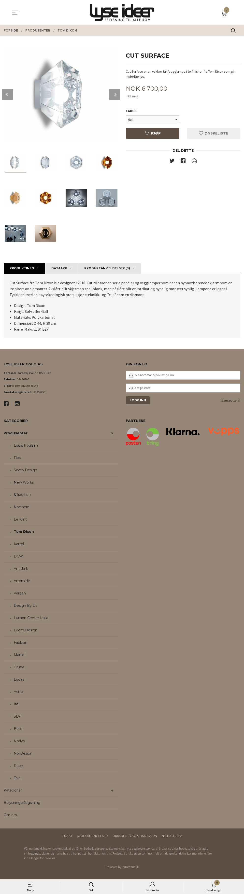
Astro (18, 692)
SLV (17, 716)
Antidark (21, 568)
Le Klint (20, 519)
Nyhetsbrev (172, 836)
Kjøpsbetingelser (92, 836)
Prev (7, 94)
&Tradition (22, 494)
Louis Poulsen (26, 445)
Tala (17, 778)
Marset (20, 655)
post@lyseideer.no (26, 386)
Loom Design (25, 630)
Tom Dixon (24, 531)
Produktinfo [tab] (22, 268)
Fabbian (20, 642)
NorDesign (23, 753)
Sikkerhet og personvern (135, 836)
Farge (131, 111)
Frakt (67, 836)
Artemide (22, 581)
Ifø (16, 704)
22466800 (23, 379)
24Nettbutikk (130, 867)
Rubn (18, 765)
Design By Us (25, 605)
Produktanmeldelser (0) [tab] (107, 268)
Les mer (192, 853)
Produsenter (16, 433)
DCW (18, 556)
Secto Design (25, 470)
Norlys (19, 741)
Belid (18, 728)
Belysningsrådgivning (22, 802)
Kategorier (13, 790)
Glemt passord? (230, 400)
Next (114, 94)
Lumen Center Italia (31, 618)
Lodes (19, 679)
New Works (24, 482)
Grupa (19, 667)
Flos (17, 457)
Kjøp (152, 133)
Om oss (10, 815)
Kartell (19, 544)
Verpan (20, 593)
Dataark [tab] (59, 268)
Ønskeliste (213, 133)
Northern (21, 507)
